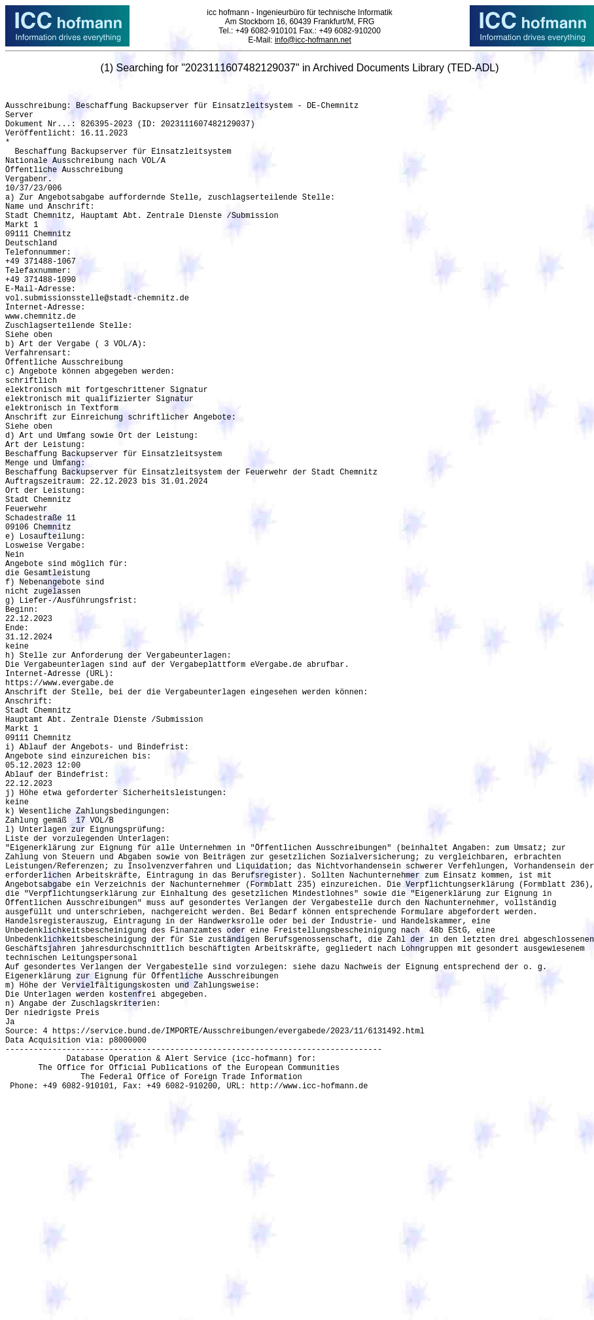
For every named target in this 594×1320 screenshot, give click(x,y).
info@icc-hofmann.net (313, 40)
